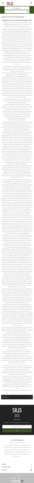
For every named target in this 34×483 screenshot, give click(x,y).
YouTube (19, 478)
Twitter (15, 478)
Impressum (12, 202)
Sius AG (18, 64)
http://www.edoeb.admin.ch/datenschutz (17, 363)
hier (17, 392)
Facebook (11, 478)
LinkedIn (22, 478)
